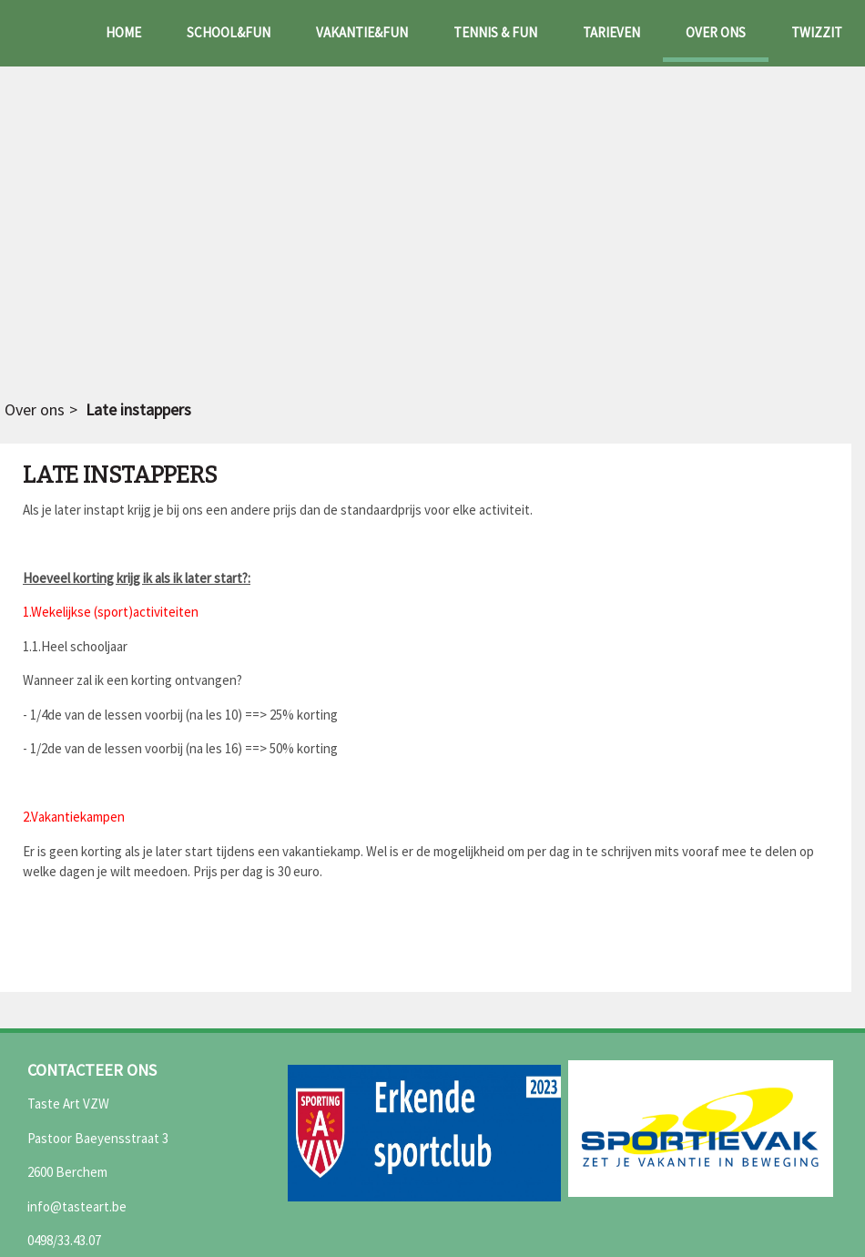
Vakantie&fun (362, 32)
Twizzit (816, 32)
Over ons (716, 32)
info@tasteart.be (77, 1206)
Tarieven (611, 32)
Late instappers (138, 410)
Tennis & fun (495, 32)
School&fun (228, 32)
